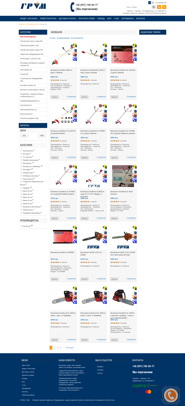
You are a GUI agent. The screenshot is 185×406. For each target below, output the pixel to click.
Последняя (69, 348)
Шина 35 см (27, 197)
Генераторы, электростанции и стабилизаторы (32, 95)
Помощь (101, 18)
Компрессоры (28, 172)
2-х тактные (27, 156)
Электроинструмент (29, 45)
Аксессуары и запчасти (30, 58)
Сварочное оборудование (31, 54)
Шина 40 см (27, 190)
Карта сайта (26, 365)
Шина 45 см (27, 200)
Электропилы (28, 150)
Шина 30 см (27, 194)
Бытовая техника (28, 85)
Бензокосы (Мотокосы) (31, 206)
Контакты (140, 18)
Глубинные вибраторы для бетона (31, 183)
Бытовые (26, 153)
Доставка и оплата (67, 18)
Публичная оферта (28, 395)
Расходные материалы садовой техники (32, 64)
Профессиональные (30, 159)
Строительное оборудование (31, 80)
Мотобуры (27, 169)
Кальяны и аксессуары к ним (32, 90)
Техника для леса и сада (31, 41)
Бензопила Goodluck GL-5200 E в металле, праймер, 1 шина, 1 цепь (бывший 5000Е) (122, 315)
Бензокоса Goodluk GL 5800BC (62, 252)
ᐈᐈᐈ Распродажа (28, 37)
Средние (26, 187)
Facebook (100, 370)
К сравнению (71, 96)
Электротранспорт (28, 110)
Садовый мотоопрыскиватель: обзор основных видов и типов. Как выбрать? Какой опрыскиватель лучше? (71, 373)
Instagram (100, 366)
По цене (53, 38)
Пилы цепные (28, 178)
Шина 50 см (27, 203)
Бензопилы (27, 163)
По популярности (77, 38)
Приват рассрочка (48, 18)
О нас (116, 18)
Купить (54, 97)
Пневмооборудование (29, 101)
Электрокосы (27, 209)
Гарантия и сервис (86, 18)
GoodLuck (27, 226)
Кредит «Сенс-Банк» (29, 18)
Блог (109, 18)
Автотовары (26, 70)
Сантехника (26, 105)
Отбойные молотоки (30, 175)
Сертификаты (128, 18)
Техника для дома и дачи (31, 50)
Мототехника (26, 114)
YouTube (100, 373)
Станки (24, 74)
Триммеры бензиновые (31, 212)
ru (149, 3)
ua (153, 3)
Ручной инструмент (29, 118)
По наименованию (63, 38)
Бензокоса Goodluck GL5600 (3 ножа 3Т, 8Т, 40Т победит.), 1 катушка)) (92, 194)
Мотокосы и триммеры (31, 166)
